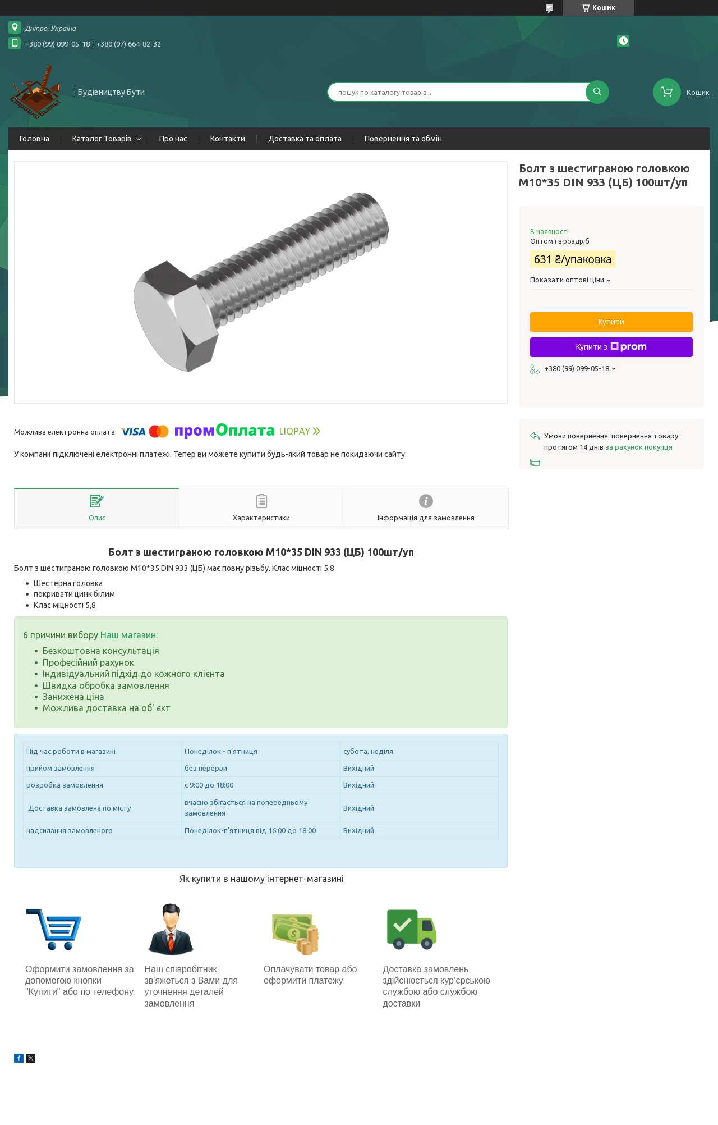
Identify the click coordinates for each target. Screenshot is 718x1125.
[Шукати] (597, 92)
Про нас (173, 139)
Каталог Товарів (102, 139)
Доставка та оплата (305, 139)
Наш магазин (128, 635)
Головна (34, 139)
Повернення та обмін (403, 139)
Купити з (611, 347)
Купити (611, 321)
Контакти (227, 139)
